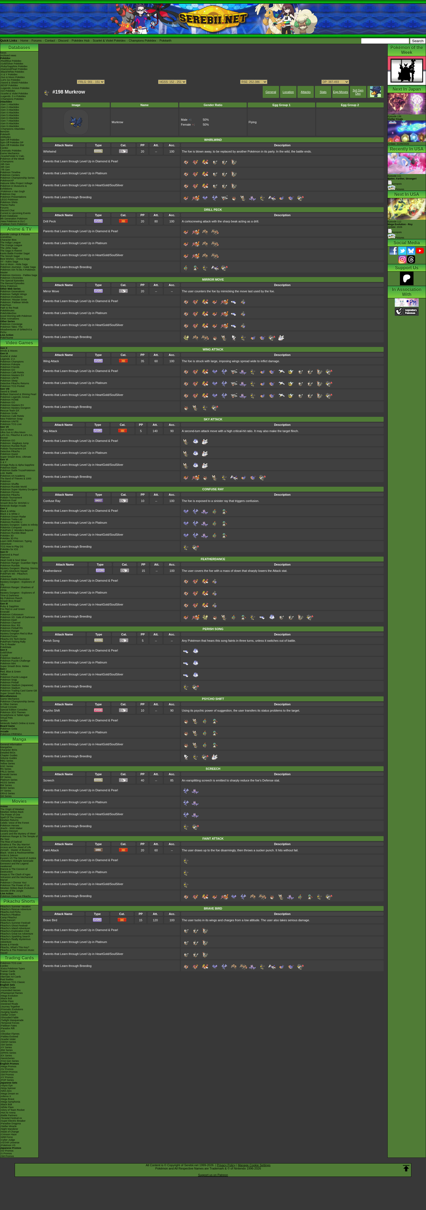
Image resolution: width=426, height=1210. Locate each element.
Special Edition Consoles (13, 709)
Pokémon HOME (9, 399)
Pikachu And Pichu (10, 912)
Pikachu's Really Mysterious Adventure (15, 940)
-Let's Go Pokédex (10, 80)
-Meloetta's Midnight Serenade (16, 861)
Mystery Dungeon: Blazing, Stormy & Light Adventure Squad (19, 569)
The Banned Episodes (12, 283)
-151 (2, 1031)
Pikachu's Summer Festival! (15, 923)
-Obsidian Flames (10, 1033)
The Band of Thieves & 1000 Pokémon (15, 480)
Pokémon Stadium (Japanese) (16, 685)
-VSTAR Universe (9, 1142)
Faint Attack (51, 850)
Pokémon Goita (8, 728)
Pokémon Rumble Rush (13, 446)
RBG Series (6, 760)
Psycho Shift (51, 710)
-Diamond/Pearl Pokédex (13, 69)
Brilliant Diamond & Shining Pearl (18, 394)
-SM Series (6, 1044)
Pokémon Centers (10, 175)
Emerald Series (8, 774)
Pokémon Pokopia (10, 364)
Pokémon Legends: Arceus (15, 397)
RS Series (5, 769)
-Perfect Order (8, 987)
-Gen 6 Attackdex (9, 118)
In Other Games (9, 704)
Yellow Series (7, 763)
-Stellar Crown (8, 1014)
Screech (48, 780)
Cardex (4, 148)
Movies (19, 801)
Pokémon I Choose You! (13, 882)
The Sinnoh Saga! (10, 256)
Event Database (9, 216)
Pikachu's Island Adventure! (15, 928)
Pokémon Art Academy (12, 475)
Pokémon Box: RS (10, 625)
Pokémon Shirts (9, 202)
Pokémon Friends (10, 367)
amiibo (4, 720)
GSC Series (6, 766)
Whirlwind (49, 151)
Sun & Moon (7, 429)
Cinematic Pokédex (10, 150)
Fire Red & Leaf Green (12, 609)
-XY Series (6, 1047)
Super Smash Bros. (10, 693)
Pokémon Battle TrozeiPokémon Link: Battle (17, 471)
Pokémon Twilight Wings (13, 294)
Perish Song (51, 640)
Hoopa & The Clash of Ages (15, 874)
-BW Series (6, 1050)
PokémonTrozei (8, 636)
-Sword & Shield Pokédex (14, 82)
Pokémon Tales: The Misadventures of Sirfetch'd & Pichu (16, 329)
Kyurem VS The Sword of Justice (18, 858)
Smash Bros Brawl (10, 601)
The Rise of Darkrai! (11, 841)
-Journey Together (10, 1006)
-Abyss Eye (6, 1085)
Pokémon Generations (12, 291)
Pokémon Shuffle (9, 484)
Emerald (5, 611)
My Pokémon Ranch (11, 598)
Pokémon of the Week (12, 158)
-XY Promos (6, 1077)
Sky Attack (50, 431)
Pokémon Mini (8, 663)
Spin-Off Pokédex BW (12, 145)
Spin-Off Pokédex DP (11, 142)
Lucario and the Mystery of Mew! (18, 833)
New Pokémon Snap (11, 418)
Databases (19, 47)
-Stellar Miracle (8, 1126)
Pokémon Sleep (9, 380)
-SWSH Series (8, 1042)
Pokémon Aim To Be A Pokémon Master (17, 271)
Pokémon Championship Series (17, 177)
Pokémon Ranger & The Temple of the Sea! (19, 837)
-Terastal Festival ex (11, 1118)
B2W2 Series (7, 788)
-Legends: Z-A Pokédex (13, 96)
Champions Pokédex (142, 40)
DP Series (5, 777)
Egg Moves (340, 92)
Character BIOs (8, 750)
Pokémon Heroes (9, 825)
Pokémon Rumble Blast (13, 533)
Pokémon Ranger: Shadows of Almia (16, 588)
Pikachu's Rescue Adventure (15, 909)
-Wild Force (6, 1137)
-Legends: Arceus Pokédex (15, 88)
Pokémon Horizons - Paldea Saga (18, 275)
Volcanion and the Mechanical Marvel (16, 878)
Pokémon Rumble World (13, 486)
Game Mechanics (9, 153)
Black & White (7, 511)
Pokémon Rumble (10, 565)
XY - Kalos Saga (9, 261)
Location (288, 92)
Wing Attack (51, 361)
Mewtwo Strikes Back (12, 812)
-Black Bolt (6, 998)
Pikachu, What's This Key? (14, 947)
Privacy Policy (226, 1165)
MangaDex (6, 747)
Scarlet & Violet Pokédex (109, 40)
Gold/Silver (6, 652)
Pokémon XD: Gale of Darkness (17, 617)
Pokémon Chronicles (11, 278)
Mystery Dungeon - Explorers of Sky (17, 583)
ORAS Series (7, 793)
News (3, 52)
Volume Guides (8, 758)
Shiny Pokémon (8, 286)
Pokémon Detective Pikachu (15, 896)
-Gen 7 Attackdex (9, 120)
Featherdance (52, 570)
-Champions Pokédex (12, 99)
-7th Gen (5, 169)
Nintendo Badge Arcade (13, 505)
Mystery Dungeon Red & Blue (16, 633)
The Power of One (10, 814)
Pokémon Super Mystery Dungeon (19, 489)
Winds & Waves (8, 350)
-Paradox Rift (7, 1028)
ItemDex (5, 131)
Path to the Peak (9, 307)
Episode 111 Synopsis (402, 180)
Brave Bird (50, 920)
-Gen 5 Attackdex (9, 115)
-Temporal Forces (9, 1023)
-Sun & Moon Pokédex (12, 77)
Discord (63, 40)
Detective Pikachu (10, 451)
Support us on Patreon (213, 1175)
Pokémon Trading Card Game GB (18, 690)
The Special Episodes (12, 280)
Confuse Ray (52, 500)
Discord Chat (7, 210)
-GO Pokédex (7, 90)
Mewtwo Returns (9, 820)
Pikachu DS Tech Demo (13, 639)
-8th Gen (5, 167)
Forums (37, 40)
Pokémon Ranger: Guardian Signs (18, 562)
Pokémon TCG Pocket (12, 386)
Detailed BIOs (7, 752)
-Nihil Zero (6, 1091)
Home (24, 40)
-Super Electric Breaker (13, 1120)
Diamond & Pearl (9, 554)
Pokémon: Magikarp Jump (14, 443)
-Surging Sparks (9, 1012)
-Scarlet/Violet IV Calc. (12, 156)
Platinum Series (8, 779)
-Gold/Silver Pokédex (11, 63)
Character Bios (8, 239)
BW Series (6, 785)
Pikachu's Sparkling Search (15, 936)
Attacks (306, 92)
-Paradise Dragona (10, 1123)
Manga (19, 739)
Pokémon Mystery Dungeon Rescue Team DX (15, 409)
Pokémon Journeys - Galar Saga (18, 267)
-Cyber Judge (7, 1139)
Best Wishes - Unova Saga (15, 258)
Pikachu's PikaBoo (10, 914)
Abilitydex (5, 137)
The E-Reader (8, 644)
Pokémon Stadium (10, 688)
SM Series (6, 796)
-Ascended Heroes (10, 990)
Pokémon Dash (8, 620)
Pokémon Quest (9, 454)
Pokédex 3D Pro (9, 538)
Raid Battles (7, 979)
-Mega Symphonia (10, 1101)
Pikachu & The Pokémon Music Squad (17, 951)
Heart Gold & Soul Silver (13, 560)
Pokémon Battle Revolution (15, 579)
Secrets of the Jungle (11, 890)
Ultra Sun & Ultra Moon (13, 432)
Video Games (19, 342)
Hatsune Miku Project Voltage (16, 183)
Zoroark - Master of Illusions (15, 850)
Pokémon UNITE (9, 378)
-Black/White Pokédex (12, 71)
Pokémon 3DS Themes (13, 712)
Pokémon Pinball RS (11, 628)
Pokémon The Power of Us (14, 885)
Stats (323, 92)
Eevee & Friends (9, 944)
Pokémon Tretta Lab (11, 519)
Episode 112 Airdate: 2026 (400, 224)
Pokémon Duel (8, 500)
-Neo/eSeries (7, 1058)
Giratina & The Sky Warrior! (15, 844)
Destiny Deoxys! (9, 831)
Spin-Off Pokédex (9, 139)
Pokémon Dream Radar (13, 516)
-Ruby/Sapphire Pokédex (13, 66)
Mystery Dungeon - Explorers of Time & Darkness (17, 594)
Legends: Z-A (7, 359)
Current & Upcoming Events (15, 213)
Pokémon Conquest (11, 527)
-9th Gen (5, 164)
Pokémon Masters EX (12, 375)
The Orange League (11, 245)
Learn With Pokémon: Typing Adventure (16, 542)
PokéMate (5, 647)
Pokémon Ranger (9, 630)
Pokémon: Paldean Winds (14, 302)
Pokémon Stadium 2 (11, 658)
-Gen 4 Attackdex (9, 112)
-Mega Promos (8, 1066)
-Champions (7, 161)
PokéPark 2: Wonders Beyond (16, 530)
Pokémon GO (7, 369)
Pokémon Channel (10, 622)
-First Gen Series (9, 1061)
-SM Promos (7, 1074)
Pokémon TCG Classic (12, 982)
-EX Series (6, 1055)
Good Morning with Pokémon (16, 316)
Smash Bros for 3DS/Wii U (14, 503)
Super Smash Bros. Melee (14, 666)
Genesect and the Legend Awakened (14, 865)
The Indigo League (10, 242)
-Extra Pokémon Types (12, 968)
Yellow (3, 674)
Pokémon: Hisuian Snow (13, 299)
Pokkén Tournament (11, 497)
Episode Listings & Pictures (15, 234)
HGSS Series (7, 782)
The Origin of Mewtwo (12, 809)
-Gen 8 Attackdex (9, 123)
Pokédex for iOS (9, 549)
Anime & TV (19, 229)
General (270, 92)
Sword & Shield (8, 391)
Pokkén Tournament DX (13, 448)
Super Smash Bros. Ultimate (15, 456)
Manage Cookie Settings (254, 1165)
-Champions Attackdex (12, 129)
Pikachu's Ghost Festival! (14, 925)
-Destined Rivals (9, 1004)
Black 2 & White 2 (10, 514)
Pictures (396, 189)
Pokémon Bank (8, 467)
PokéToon (5, 305)
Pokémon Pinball (9, 682)
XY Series (5, 790)
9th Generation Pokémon (13, 218)
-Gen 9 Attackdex (9, 126)
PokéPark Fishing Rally (13, 641)
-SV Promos (7, 1069)
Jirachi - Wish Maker (11, 828)
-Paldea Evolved (9, 1036)
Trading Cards (19, 957)
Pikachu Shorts (19, 901)
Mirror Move (51, 291)
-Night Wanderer (9, 1129)
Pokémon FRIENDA (11, 734)
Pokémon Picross (9, 492)
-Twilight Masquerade (12, 1020)
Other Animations (9, 318)
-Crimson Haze (8, 1134)
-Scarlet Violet (7, 1039)
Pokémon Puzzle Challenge (15, 660)
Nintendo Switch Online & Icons (17, 723)
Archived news (8, 55)
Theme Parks (7, 205)
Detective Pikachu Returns (14, 383)
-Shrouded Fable (9, 1017)
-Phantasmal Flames (11, 993)
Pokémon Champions (12, 361)
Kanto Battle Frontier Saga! (15, 253)
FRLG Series (7, 771)
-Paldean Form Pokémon (13, 224)
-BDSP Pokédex (9, 85)
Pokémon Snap (8, 679)
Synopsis (395, 232)
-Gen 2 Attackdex (9, 107)
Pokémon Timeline (10, 172)
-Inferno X (5, 1096)
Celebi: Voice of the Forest (14, 822)
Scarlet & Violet (8, 356)
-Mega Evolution (9, 995)
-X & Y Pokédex (8, 74)
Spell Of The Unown (11, 817)
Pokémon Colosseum (12, 614)
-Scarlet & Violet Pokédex (14, 93)
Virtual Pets (6, 717)
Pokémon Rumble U (11, 522)
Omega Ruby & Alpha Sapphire (17, 465)
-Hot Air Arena (7, 1112)
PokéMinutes (7, 310)
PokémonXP (7, 180)
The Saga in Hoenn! (11, 250)
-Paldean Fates (8, 1025)
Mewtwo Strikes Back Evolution (17, 888)
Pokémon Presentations (13, 197)
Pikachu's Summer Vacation (15, 906)
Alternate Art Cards (10, 976)
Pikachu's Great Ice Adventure (16, 933)
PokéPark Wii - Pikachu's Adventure (13, 575)
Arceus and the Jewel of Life (15, 847)
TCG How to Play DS (11, 546)
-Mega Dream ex (9, 1093)
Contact (50, 40)
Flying (252, 122)
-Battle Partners (8, 1115)
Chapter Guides (8, 755)
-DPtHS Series (8, 1052)
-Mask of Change (9, 1131)
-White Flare (7, 1001)
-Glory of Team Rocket (12, 1110)
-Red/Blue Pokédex (10, 61)
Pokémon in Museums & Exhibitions (13, 187)
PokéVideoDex (8, 313)
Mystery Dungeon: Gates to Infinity (19, 524)
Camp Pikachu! (8, 917)
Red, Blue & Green (10, 671)
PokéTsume (6, 337)
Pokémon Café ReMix (12, 372)
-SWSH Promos (9, 1072)
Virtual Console (8, 707)
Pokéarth (165, 40)
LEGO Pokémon (9, 199)
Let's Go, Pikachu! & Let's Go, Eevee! (16, 436)
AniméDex (6, 237)
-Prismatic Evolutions (11, 1009)
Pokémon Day (8, 194)
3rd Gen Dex (358, 92)
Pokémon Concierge (11, 324)
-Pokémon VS (7, 1145)
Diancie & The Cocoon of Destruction (13, 870)
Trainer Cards (7, 971)
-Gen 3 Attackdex (9, 109)
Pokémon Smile (8, 413)
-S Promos (6, 1153)
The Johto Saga (9, 248)
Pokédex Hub (81, 40)
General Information (11, 744)
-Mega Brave (7, 1099)
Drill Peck (49, 221)
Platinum (5, 557)
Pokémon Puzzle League (13, 677)
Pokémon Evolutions (11, 297)
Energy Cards (7, 974)
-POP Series (7, 1080)
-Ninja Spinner (8, 1088)
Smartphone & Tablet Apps (14, 715)
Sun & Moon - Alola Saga (14, 264)
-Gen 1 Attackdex (9, 104)
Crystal (4, 655)
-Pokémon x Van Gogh (12, 191)
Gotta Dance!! (7, 920)
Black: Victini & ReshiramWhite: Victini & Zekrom (17, 854)
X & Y (3, 462)
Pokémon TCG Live (10, 424)
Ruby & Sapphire (9, 606)
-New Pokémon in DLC (12, 221)
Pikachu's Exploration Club (14, 931)
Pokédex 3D (7, 535)
